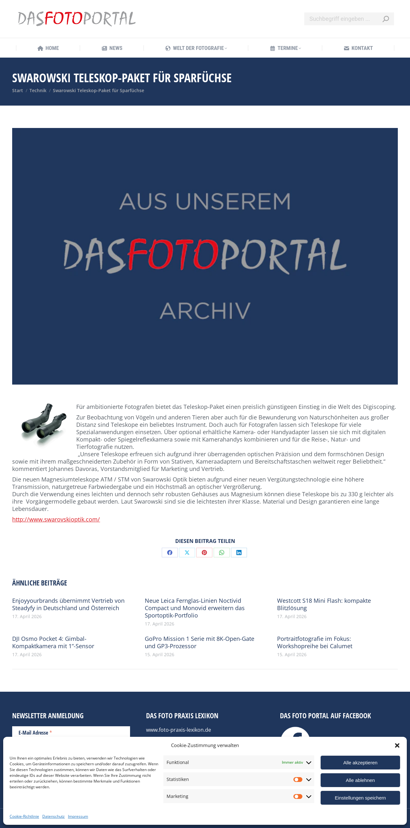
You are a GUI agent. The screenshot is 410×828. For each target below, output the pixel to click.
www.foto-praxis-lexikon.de (178, 729)
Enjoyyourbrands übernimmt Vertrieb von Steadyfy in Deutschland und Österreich (68, 604)
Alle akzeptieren (360, 762)
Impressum (78, 816)
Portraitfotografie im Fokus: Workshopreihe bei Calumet (314, 642)
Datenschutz (53, 816)
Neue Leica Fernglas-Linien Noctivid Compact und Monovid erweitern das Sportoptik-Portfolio (195, 608)
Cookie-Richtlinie (24, 816)
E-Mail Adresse (35, 732)
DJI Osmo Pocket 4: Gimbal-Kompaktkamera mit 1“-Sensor (53, 642)
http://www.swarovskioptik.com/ (56, 519)
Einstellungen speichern (360, 797)
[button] (397, 745)
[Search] (349, 18)
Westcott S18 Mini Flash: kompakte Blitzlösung (324, 604)
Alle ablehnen (360, 780)
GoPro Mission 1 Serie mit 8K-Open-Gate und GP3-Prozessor (199, 642)
